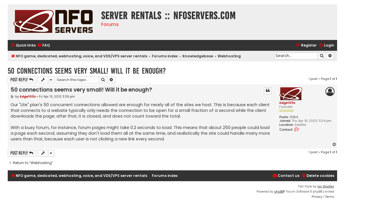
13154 (294, 117)
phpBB (279, 191)
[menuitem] (43, 45)
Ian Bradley (325, 186)
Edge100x (287, 102)
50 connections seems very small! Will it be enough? (87, 70)
